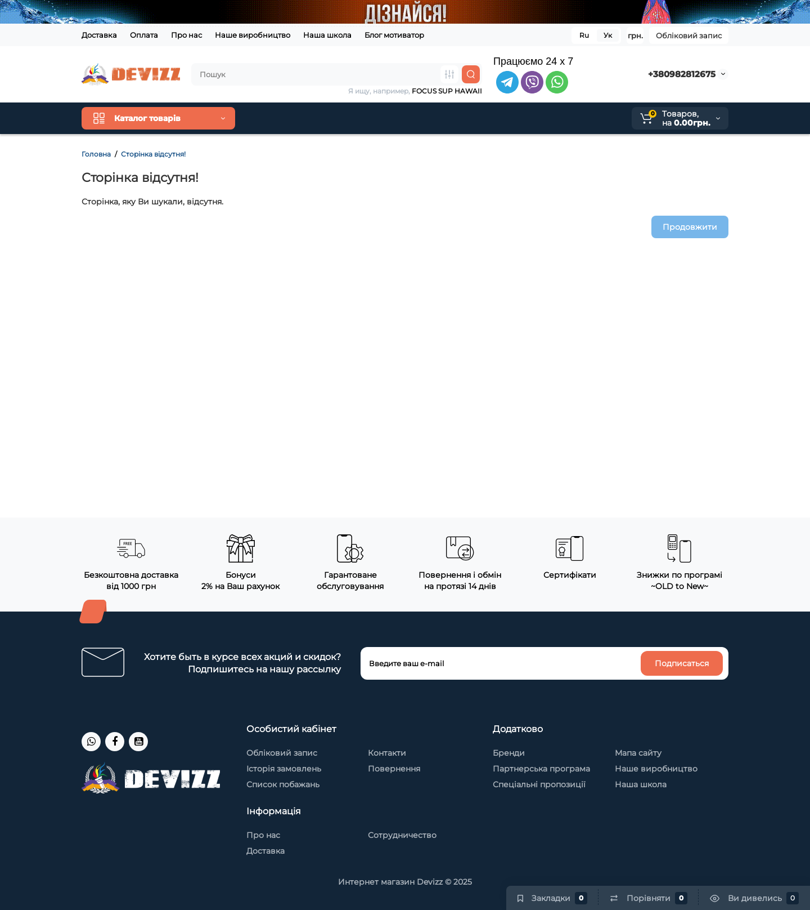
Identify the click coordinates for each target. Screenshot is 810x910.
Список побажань (283, 784)
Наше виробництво (252, 34)
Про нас (186, 34)
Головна (96, 154)
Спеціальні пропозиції (539, 784)
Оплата (144, 34)
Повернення (394, 769)
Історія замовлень (283, 769)
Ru (584, 35)
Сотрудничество (402, 835)
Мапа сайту (638, 753)
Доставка (99, 34)
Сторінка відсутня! (153, 154)
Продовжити (690, 227)
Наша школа (327, 34)
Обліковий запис (689, 35)
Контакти (387, 753)
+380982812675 (682, 74)
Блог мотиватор (394, 34)
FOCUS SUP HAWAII (447, 91)
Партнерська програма (541, 769)
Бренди (509, 753)
